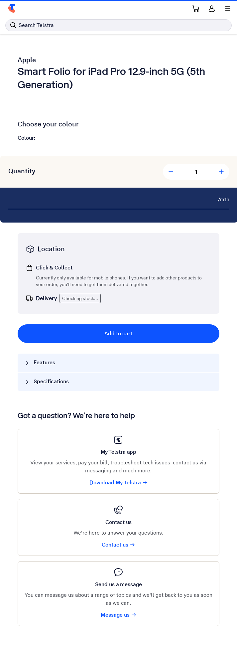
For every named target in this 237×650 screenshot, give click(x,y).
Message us (119, 614)
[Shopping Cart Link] (196, 9)
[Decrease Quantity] (171, 172)
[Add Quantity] (221, 172)
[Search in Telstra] (118, 25)
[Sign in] (212, 9)
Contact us (118, 544)
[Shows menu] (228, 9)
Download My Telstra (118, 482)
